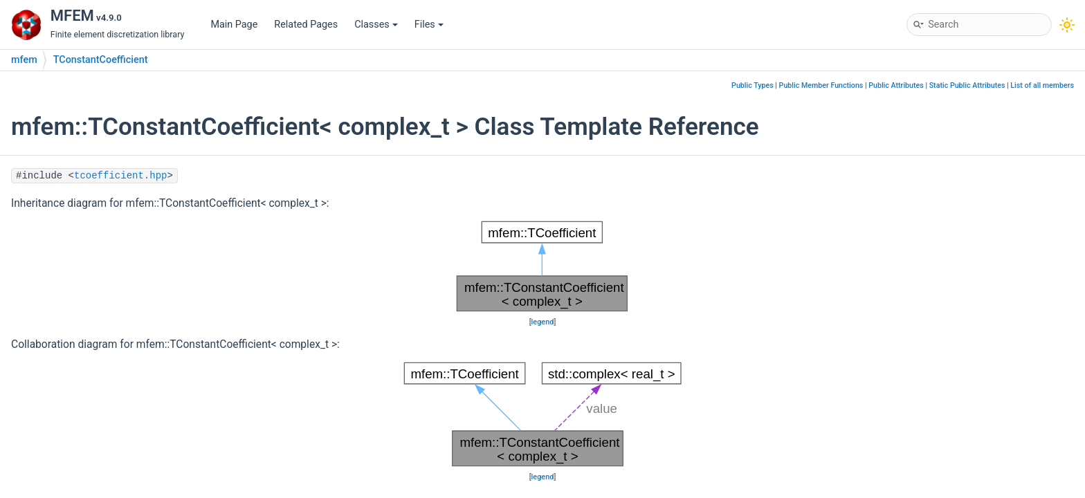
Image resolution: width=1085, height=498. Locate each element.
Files (429, 24)
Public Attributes (896, 85)
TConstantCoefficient (100, 60)
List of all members (1042, 85)
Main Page (233, 24)
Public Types (752, 85)
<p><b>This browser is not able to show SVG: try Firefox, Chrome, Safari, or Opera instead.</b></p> (542, 266)
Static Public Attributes (967, 85)
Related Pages (306, 24)
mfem (24, 60)
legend (542, 321)
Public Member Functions (821, 85)
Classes (376, 24)
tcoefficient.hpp (120, 175)
